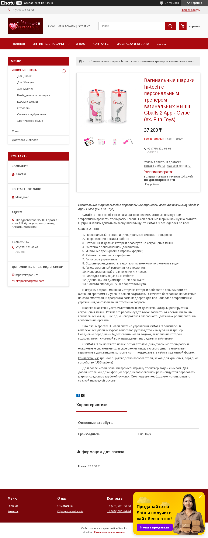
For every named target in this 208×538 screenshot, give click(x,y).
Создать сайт (32, 2)
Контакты (101, 43)
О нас (80, 43)
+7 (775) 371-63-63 (119, 505)
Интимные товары (48, 43)
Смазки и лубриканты (31, 114)
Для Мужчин (25, 88)
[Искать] (170, 26)
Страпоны (24, 108)
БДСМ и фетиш (27, 101)
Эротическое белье (30, 120)
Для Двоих (24, 76)
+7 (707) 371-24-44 (119, 511)
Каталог (13, 511)
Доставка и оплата (133, 43)
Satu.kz (122, 528)
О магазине (65, 505)
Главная (18, 43)
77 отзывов (172, 2)
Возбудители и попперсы (34, 95)
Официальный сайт (70, 511)
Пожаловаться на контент (109, 532)
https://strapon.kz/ (26, 274)
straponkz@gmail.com (30, 280)
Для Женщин (25, 82)
